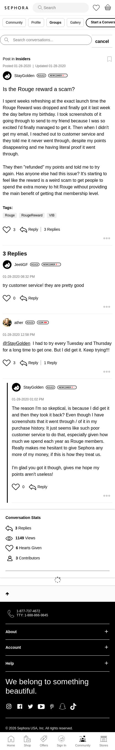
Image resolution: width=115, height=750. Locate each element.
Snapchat (62, 706)
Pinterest (52, 706)
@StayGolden (16, 343)
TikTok (73, 706)
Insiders (23, 59)
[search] (61, 8)
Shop (27, 745)
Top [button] (7, 594)
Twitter (30, 706)
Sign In (61, 741)
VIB (51, 215)
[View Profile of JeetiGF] (26, 264)
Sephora (16, 7)
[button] (7, 229)
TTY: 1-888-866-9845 (32, 615)
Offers (44, 745)
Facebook (19, 706)
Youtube (41, 706)
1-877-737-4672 (28, 611)
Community (82, 745)
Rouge (10, 215)
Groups (55, 22)
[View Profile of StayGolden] (30, 75)
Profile (36, 22)
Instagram (9, 706)
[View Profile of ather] (24, 322)
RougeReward (31, 215)
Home (11, 745)
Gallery (75, 22)
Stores (103, 745)
